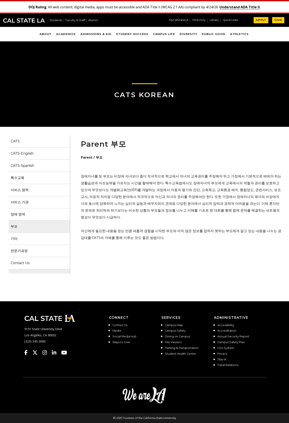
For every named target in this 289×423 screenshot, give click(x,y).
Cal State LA (24, 20)
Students (56, 20)
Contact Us (20, 263)
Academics (66, 34)
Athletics (239, 34)
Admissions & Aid (95, 34)
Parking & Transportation (182, 348)
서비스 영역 (20, 190)
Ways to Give (121, 342)
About (45, 34)
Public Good (213, 34)
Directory (199, 20)
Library (214, 20)
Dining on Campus (177, 336)
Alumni (93, 20)
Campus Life (164, 34)
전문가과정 (19, 251)
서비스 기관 (20, 202)
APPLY (261, 20)
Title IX (221, 359)
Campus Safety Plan (231, 342)
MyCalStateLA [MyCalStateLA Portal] (178, 20)
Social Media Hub (124, 336)
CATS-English (22, 153)
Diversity (188, 34)
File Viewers (173, 342)
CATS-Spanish (22, 166)
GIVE (278, 20)
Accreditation (226, 330)
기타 (14, 239)
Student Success (132, 34)
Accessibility (225, 325)
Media (116, 330)
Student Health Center (180, 353)
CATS (15, 141)
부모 (14, 226)
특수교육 (17, 178)
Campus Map (174, 325)
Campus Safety (175, 330)
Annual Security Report (233, 336)
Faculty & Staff (75, 20)
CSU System (225, 348)
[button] (232, 20)
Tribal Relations (227, 365)
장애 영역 (18, 214)
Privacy (222, 353)
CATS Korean (144, 95)
